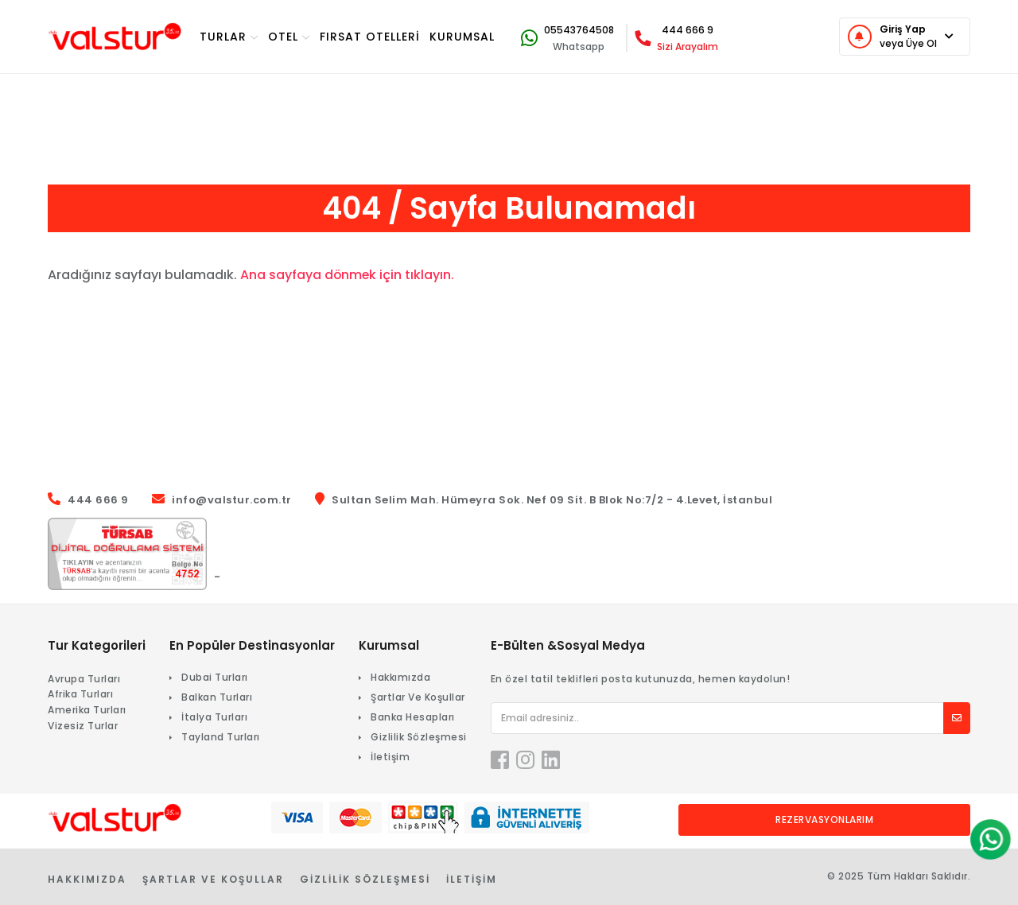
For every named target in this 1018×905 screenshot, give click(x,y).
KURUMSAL (462, 37)
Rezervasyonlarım (824, 819)
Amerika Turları (87, 710)
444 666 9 (687, 30)
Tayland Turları (220, 737)
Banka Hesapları (413, 717)
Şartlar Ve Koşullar (418, 697)
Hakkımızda (400, 677)
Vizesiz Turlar (83, 725)
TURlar (229, 37)
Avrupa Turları (84, 679)
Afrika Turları (80, 694)
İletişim (390, 756)
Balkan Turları (216, 697)
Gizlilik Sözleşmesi (419, 737)
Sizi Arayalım (687, 46)
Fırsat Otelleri (370, 37)
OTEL (289, 37)
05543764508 (579, 30)
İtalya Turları (214, 717)
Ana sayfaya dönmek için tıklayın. (348, 275)
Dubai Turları (214, 677)
